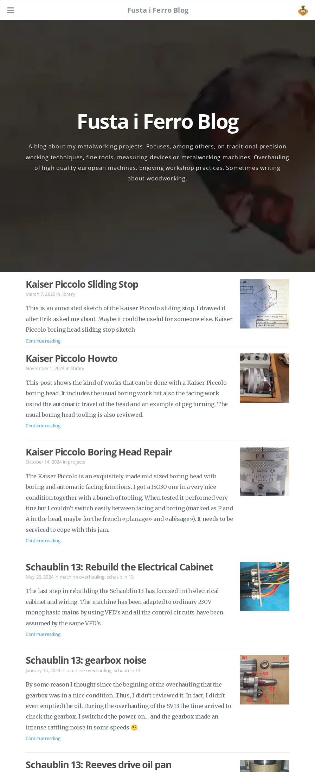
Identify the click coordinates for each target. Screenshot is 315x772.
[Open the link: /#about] (303, 10)
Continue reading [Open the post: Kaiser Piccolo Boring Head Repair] (43, 540)
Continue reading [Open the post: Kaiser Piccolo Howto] (43, 425)
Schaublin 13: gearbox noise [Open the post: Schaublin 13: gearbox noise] (86, 660)
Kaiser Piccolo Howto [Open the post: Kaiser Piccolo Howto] (71, 358)
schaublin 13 (120, 577)
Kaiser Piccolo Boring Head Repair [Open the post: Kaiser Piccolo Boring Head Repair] (99, 452)
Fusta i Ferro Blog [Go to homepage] (157, 10)
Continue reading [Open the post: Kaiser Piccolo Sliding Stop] (43, 341)
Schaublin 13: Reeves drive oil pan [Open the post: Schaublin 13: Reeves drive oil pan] (99, 764)
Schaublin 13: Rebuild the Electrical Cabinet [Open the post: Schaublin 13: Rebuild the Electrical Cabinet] (119, 567)
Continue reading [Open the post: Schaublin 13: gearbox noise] (43, 738)
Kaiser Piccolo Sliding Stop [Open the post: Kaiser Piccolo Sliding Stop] (82, 284)
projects (76, 462)
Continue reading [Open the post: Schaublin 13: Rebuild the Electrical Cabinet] (43, 634)
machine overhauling (82, 577)
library (68, 294)
